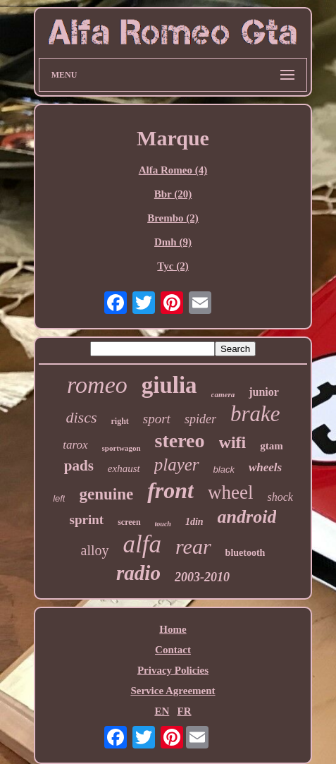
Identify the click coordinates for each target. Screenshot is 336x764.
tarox (75, 444)
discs (81, 417)
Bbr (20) (173, 194)
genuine (106, 494)
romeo (97, 385)
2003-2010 (202, 577)
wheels (265, 467)
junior (264, 392)
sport (156, 418)
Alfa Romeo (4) (173, 170)
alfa (142, 544)
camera (223, 394)
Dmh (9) (173, 242)
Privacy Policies (173, 670)
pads (79, 465)
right (119, 421)
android (247, 517)
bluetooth (245, 552)
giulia (169, 385)
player (176, 464)
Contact (173, 649)
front (170, 490)
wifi (233, 442)
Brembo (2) (173, 218)
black (224, 469)
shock (279, 497)
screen (129, 522)
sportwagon (121, 448)
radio (138, 573)
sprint (87, 519)
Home (172, 629)
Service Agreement (172, 690)
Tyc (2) (172, 266)
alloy (95, 550)
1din (194, 521)
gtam (271, 445)
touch (163, 524)
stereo (180, 440)
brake (255, 413)
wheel (230, 492)
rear (193, 546)
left (59, 498)
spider (200, 419)
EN (161, 711)
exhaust (124, 468)
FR (185, 711)
